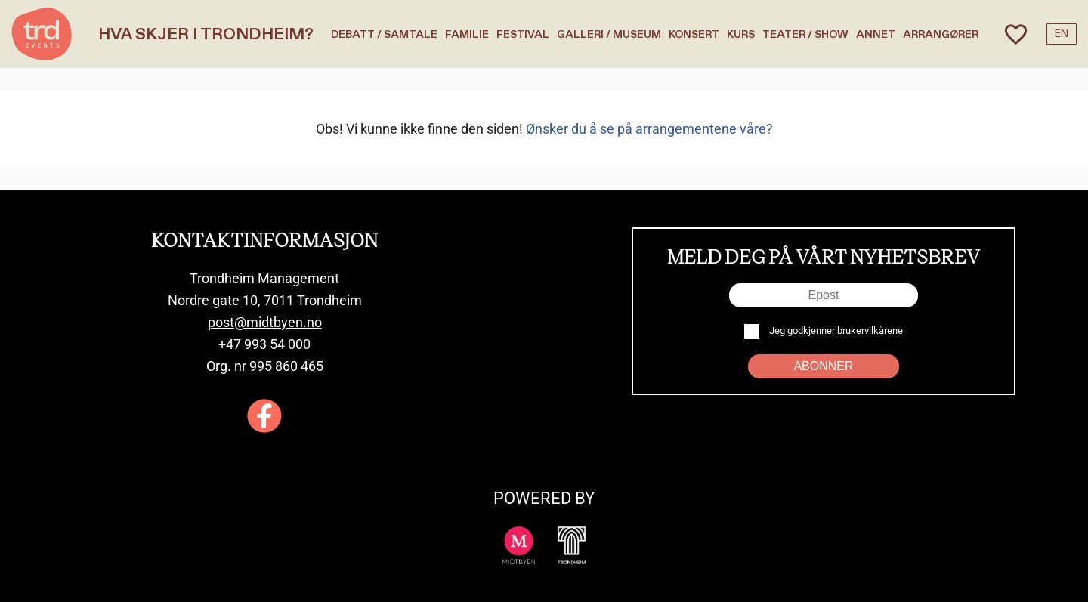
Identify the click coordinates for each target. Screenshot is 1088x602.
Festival (522, 34)
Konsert (694, 34)
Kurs (741, 34)
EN (1061, 34)
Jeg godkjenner (835, 330)
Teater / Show (805, 34)
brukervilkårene (870, 330)
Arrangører (940, 34)
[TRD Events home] (41, 34)
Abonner (823, 366)
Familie (467, 34)
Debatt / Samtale (384, 34)
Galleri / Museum (609, 34)
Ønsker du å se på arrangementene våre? (649, 129)
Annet (875, 34)
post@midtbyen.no (265, 322)
